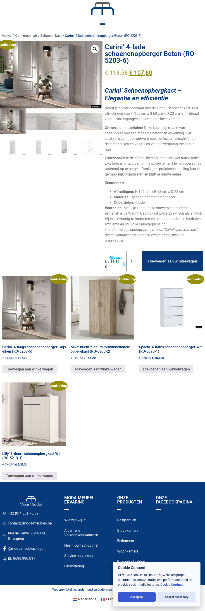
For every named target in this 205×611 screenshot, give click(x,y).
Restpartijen (126, 520)
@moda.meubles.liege (25, 548)
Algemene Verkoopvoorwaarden (81, 532)
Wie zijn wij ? (74, 520)
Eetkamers (125, 541)
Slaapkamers (127, 530)
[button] (102, 23)
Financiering (74, 566)
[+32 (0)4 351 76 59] (4, 513)
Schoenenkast (51, 36)
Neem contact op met (81, 545)
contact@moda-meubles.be (30, 523)
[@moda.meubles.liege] (4, 548)
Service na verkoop (79, 556)
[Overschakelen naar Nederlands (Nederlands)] (84, 599)
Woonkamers (127, 551)
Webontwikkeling (64, 589)
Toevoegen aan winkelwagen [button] (29, 369)
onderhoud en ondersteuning (97, 589)
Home (7, 36)
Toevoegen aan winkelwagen (172, 261)
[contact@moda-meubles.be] (4, 523)
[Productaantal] (133, 261)
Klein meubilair (26, 36)
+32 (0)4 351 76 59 (23, 513)
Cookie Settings (171, 585)
